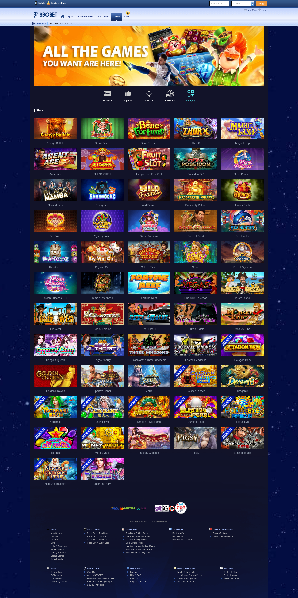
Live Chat (252, 10)
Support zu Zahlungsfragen (99, 581)
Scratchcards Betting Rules (138, 552)
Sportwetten (56, 572)
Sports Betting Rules (186, 572)
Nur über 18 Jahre (185, 581)
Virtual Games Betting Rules (139, 549)
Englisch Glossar (138, 581)
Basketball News (231, 578)
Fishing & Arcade (58, 552)
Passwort (237, 3)
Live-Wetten (56, 578)
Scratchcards (56, 559)
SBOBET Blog (230, 572)
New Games (56, 533)
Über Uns (91, 572)
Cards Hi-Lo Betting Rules (138, 536)
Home (62, 16)
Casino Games (57, 556)
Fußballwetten (56, 575)
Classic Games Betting (223, 536)
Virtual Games (57, 549)
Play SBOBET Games (182, 539)
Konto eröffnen (58, 3)
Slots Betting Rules (134, 543)
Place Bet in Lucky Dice (98, 543)
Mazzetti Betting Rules (136, 539)
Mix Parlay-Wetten (58, 581)
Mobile (41, 3)
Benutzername (217, 3)
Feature (54, 539)
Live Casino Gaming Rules (189, 575)
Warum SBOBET (95, 575)
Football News (230, 575)
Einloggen (261, 3)
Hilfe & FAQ (135, 575)
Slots (52, 543)
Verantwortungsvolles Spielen (100, 578)
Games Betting (220, 533)
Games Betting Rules (187, 578)
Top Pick (54, 536)
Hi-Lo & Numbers (58, 546)
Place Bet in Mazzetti (97, 539)
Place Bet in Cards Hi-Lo (98, 536)
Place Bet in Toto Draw (97, 533)
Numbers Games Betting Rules (140, 546)
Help (264, 10)
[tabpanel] (149, 56)
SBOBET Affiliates (95, 585)
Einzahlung (177, 536)
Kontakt (133, 572)
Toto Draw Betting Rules (137, 533)
